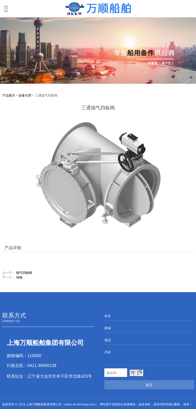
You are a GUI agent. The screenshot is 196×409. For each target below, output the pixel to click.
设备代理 (25, 95)
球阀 (19, 277)
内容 (108, 352)
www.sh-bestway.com (80, 404)
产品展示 (8, 95)
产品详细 (13, 247)
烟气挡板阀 (24, 272)
